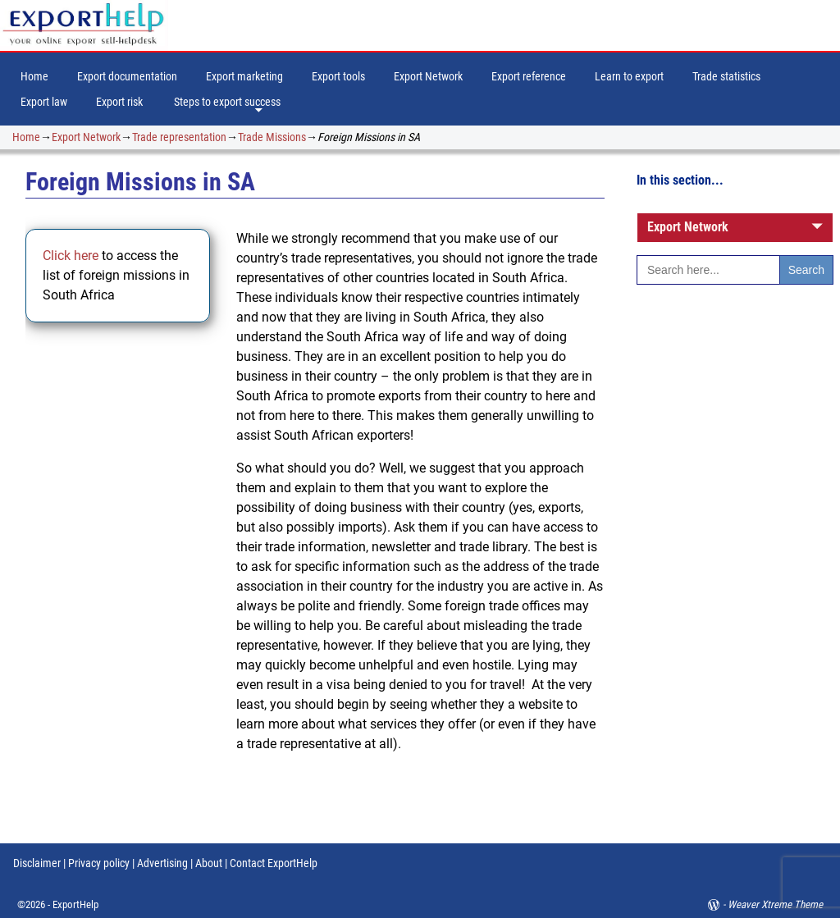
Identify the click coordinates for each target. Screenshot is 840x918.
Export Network (428, 76)
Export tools (338, 76)
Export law (44, 101)
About (208, 863)
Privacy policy (98, 863)
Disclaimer (37, 863)
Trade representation (179, 137)
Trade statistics (726, 76)
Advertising (162, 863)
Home (34, 76)
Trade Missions (272, 137)
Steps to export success (227, 101)
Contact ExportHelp (273, 863)
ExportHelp (75, 904)
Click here (72, 255)
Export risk (119, 101)
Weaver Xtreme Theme (775, 904)
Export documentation (127, 76)
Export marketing (244, 76)
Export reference (528, 76)
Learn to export (629, 76)
